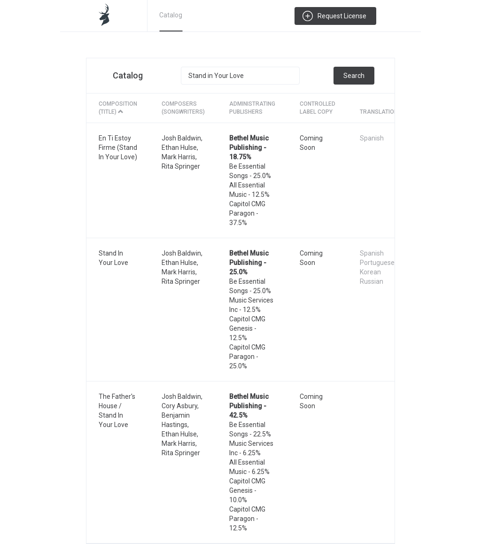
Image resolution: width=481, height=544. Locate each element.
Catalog (170, 15)
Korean (370, 272)
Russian (371, 281)
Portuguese (377, 262)
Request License (342, 16)
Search (354, 75)
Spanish (372, 138)
